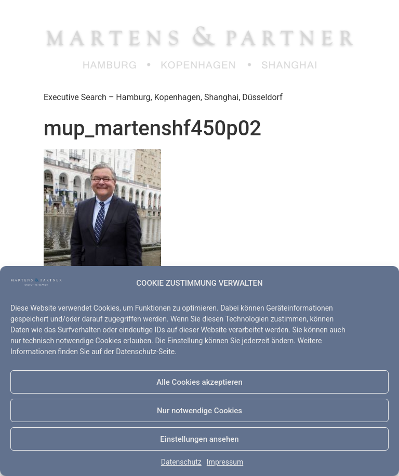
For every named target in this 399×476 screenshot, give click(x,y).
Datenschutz (181, 462)
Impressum (225, 462)
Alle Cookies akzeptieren (199, 382)
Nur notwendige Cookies (199, 410)
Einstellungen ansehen (199, 439)
